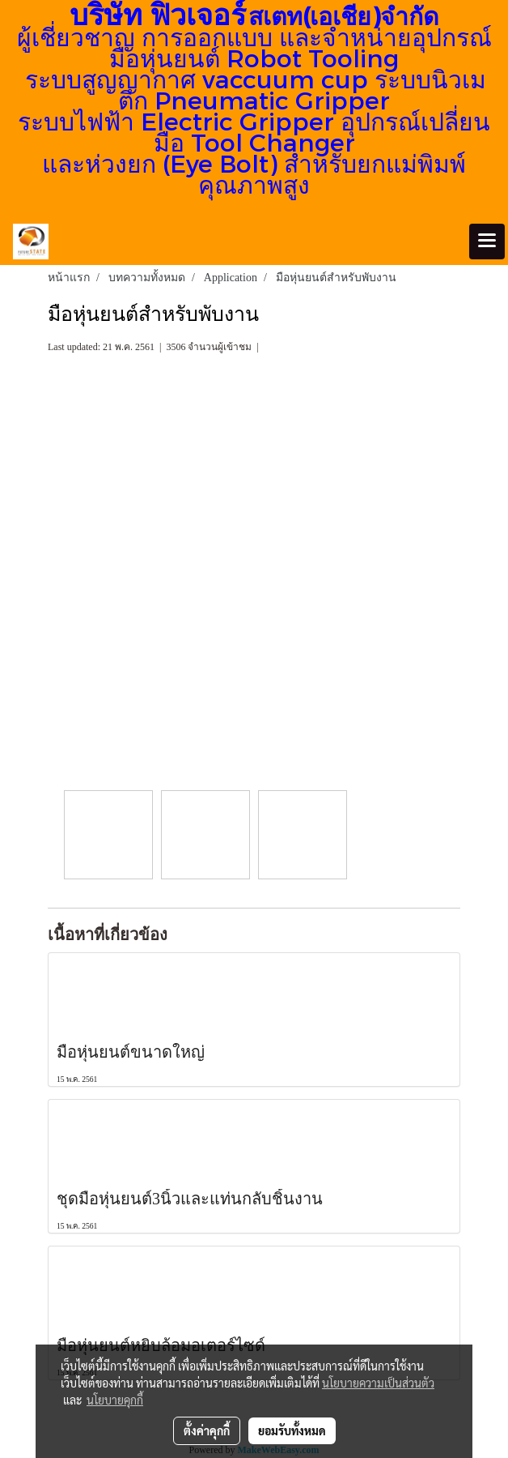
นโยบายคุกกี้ (115, 1399)
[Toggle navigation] (487, 241)
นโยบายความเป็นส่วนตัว (378, 1382)
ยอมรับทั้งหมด (292, 1430)
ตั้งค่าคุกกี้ (207, 1430)
